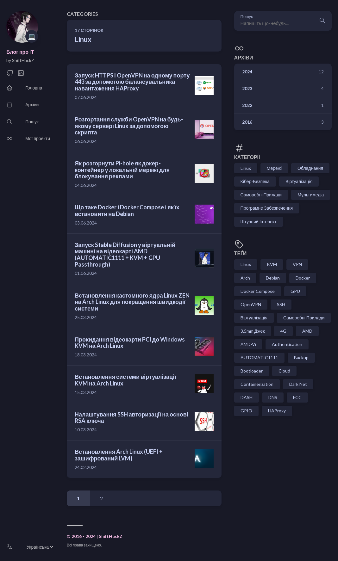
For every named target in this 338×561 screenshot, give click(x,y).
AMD (307, 331)
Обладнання (310, 168)
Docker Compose (258, 291)
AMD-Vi (248, 344)
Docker (303, 277)
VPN (297, 264)
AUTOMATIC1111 (259, 357)
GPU (295, 291)
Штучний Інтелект (259, 221)
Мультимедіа (310, 194)
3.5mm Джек (253, 331)
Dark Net (298, 384)
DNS (272, 397)
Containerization (257, 384)
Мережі (274, 168)
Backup (301, 357)
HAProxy (277, 410)
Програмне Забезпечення (267, 208)
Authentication (287, 344)
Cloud (284, 370)
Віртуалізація (298, 181)
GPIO (246, 410)
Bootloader (252, 370)
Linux (246, 168)
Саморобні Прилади (261, 194)
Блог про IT (20, 52)
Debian (273, 277)
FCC (297, 397)
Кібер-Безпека (255, 181)
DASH (247, 397)
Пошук (247, 16)
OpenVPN (251, 304)
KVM (272, 264)
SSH (281, 304)
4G (283, 331)
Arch (245, 277)
